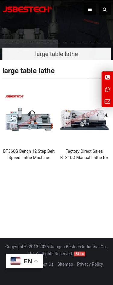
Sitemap (65, 264)
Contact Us (43, 264)
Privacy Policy (90, 264)
